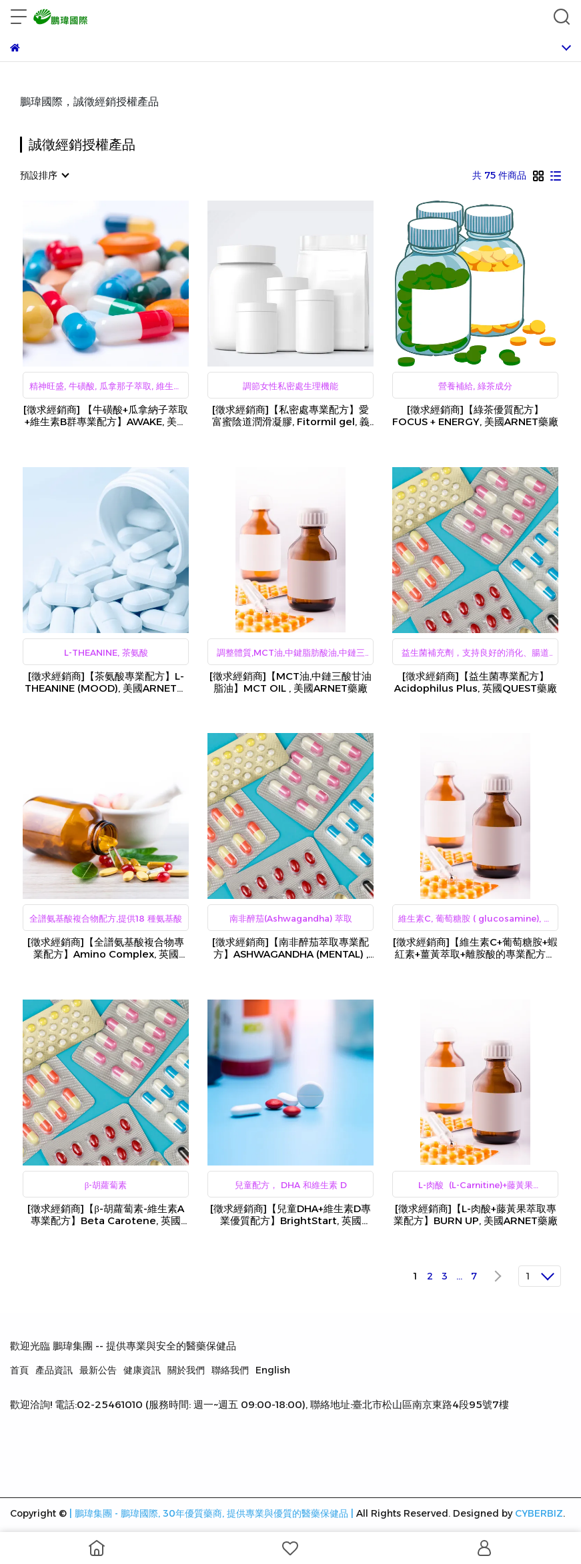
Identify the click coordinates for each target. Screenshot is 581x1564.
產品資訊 (54, 1370)
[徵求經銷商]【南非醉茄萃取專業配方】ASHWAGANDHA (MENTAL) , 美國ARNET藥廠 (290, 948)
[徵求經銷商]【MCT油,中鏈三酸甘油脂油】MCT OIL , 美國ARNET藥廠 (290, 682)
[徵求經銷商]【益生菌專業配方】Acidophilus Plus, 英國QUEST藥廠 (475, 682)
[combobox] (44, 175)
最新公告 (98, 1370)
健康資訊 (142, 1370)
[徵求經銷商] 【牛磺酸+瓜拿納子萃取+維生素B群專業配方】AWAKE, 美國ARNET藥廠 (105, 416)
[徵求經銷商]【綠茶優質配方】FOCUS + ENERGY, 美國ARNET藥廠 (475, 416)
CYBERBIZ (539, 1513)
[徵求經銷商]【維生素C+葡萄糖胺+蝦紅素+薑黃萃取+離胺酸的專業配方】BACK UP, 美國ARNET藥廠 (475, 948)
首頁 (19, 1370)
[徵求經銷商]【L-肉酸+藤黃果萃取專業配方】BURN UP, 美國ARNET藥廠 (476, 1215)
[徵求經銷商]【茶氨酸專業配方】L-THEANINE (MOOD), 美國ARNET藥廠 (106, 682)
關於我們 (186, 1370)
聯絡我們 (230, 1370)
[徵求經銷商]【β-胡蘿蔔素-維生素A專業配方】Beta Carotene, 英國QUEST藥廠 (105, 1215)
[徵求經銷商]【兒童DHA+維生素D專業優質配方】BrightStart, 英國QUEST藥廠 (290, 1215)
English (272, 1370)
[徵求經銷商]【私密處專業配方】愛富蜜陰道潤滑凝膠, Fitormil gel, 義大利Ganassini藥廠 (291, 416)
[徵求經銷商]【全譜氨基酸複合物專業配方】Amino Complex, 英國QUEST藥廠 (105, 948)
